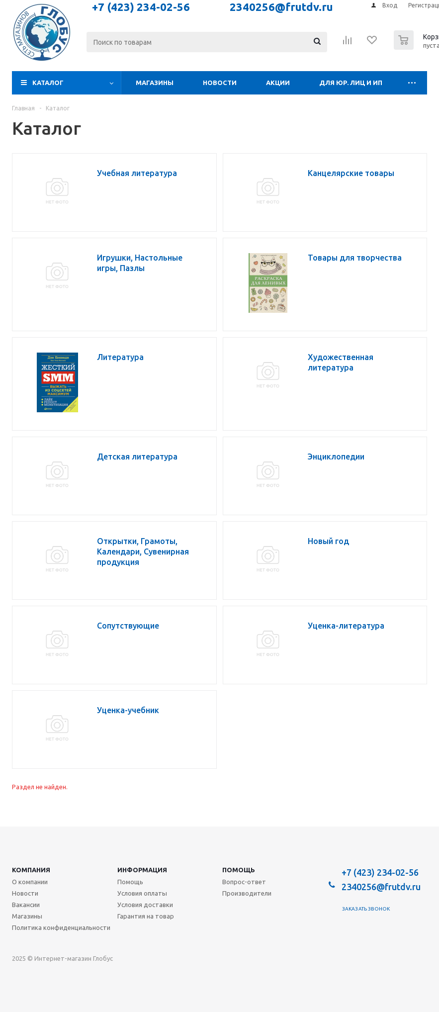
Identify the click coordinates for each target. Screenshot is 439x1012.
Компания (31, 869)
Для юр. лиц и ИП (350, 82)
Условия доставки (145, 904)
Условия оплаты (142, 893)
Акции (278, 82)
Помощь (238, 869)
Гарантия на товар (145, 916)
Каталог (48, 82)
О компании (30, 881)
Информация (142, 869)
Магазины (155, 82)
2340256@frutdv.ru (381, 887)
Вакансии (26, 904)
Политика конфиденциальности (61, 927)
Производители (246, 893)
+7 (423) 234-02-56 (380, 872)
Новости (220, 82)
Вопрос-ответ (244, 881)
